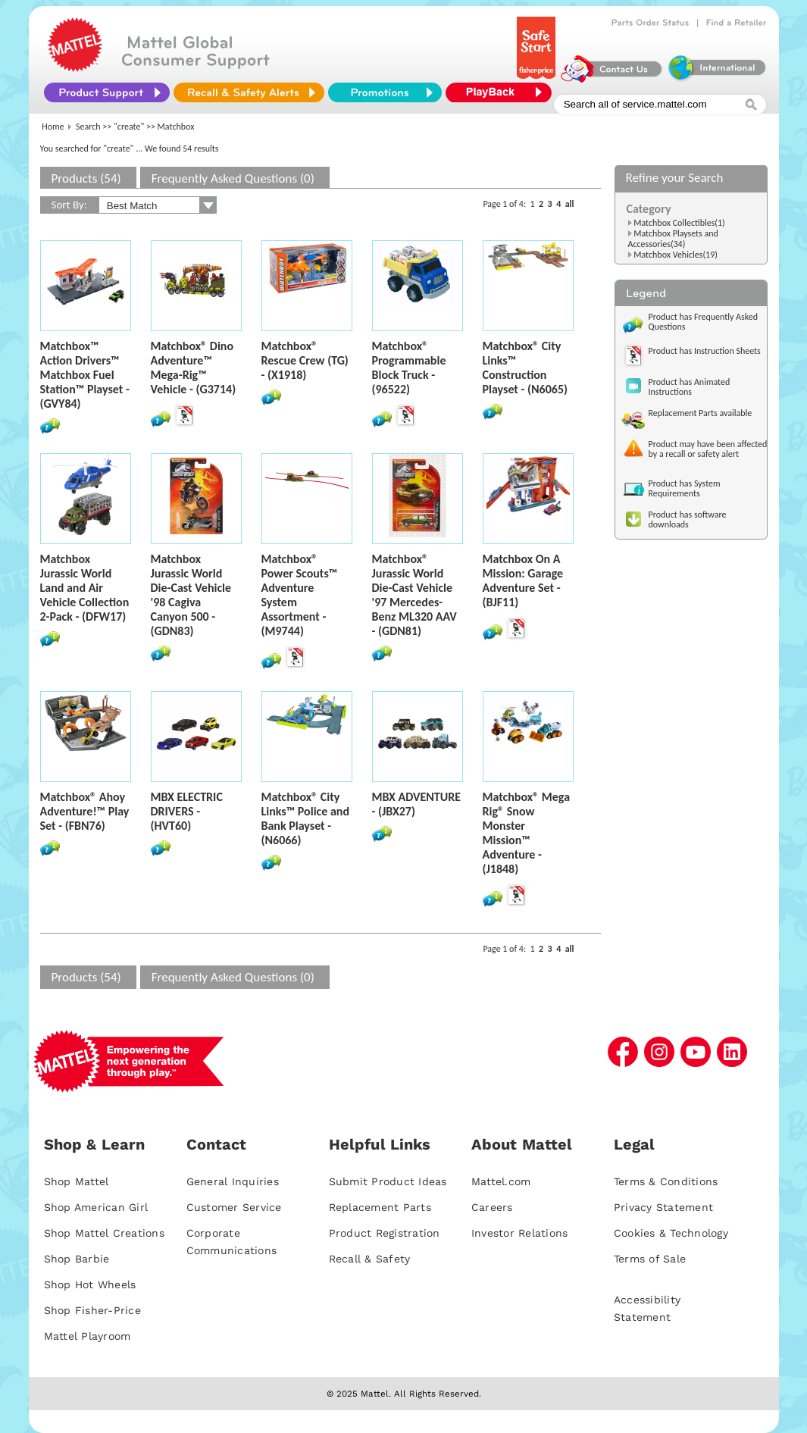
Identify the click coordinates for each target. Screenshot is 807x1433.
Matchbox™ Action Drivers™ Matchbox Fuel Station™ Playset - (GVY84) (85, 375)
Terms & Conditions (666, 1181)
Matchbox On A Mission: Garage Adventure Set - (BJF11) (523, 580)
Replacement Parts (380, 1207)
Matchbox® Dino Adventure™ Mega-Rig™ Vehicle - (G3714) (193, 367)
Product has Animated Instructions (689, 387)
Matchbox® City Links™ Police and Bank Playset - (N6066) (305, 818)
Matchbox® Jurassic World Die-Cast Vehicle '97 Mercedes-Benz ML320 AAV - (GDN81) (414, 595)
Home (53, 126)
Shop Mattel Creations (104, 1233)
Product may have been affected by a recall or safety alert (708, 449)
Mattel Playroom (87, 1336)
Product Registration (384, 1233)
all (569, 204)
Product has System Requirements (685, 488)
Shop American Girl (96, 1207)
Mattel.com (501, 1181)
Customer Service (234, 1207)
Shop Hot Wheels (90, 1284)
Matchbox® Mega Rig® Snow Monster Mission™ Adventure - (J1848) (527, 833)
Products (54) (86, 178)
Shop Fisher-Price (92, 1310)
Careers (492, 1207)
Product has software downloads (688, 519)
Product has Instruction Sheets (705, 351)
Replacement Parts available (700, 413)
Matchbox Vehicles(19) (675, 254)
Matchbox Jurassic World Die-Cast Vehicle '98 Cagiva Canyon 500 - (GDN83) (191, 595)
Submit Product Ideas (388, 1181)
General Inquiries (232, 1181)
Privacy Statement (663, 1207)
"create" (129, 126)
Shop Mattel (76, 1181)
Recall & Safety (370, 1259)
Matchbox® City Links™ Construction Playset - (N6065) (525, 367)
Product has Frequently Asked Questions (704, 321)
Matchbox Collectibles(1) (679, 222)
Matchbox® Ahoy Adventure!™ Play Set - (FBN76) (85, 811)
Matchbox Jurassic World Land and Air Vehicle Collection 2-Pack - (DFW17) (85, 588)
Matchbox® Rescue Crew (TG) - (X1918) (305, 360)
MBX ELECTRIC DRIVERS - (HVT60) (187, 811)
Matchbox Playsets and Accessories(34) (673, 238)
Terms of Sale (650, 1259)
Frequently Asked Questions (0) (233, 178)
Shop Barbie (77, 1259)
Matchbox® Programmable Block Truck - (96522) (409, 367)
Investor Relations (519, 1233)
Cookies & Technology (671, 1233)
